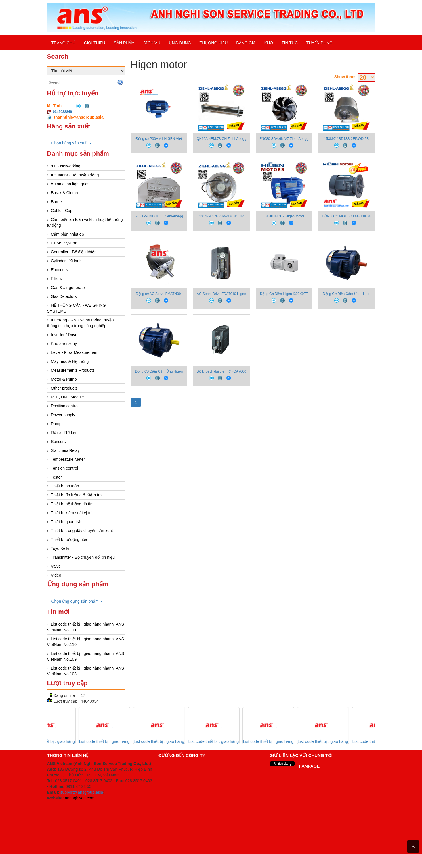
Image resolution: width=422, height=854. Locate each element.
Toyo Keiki (60, 548)
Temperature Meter (68, 459)
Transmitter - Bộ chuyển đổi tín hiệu (83, 557)
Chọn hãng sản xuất (71, 143)
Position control (65, 406)
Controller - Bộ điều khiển (74, 252)
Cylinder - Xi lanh (66, 261)
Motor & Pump (64, 379)
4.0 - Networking (65, 166)
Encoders (59, 269)
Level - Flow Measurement (74, 352)
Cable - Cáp (61, 210)
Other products (64, 388)
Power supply (63, 414)
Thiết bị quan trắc (67, 521)
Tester (56, 477)
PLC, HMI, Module (67, 397)
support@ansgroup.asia (81, 792)
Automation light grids (70, 184)
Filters (56, 278)
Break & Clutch (64, 192)
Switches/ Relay (65, 450)
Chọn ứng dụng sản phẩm (77, 601)
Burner (57, 201)
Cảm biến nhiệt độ (67, 234)
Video (56, 575)
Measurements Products (73, 370)
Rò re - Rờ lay (63, 432)
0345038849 (62, 112)
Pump (56, 423)
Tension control (64, 468)
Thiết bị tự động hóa (69, 539)
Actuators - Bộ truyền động (75, 175)
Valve (56, 566)
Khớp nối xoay (64, 343)
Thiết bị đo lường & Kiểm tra (76, 495)
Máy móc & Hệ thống (70, 361)
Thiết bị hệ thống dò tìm (72, 504)
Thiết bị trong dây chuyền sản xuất (82, 530)
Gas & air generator (68, 287)
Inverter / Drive (64, 334)
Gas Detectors (64, 296)
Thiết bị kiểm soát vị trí (71, 512)
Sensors (58, 441)
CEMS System (64, 243)
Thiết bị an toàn (65, 486)
